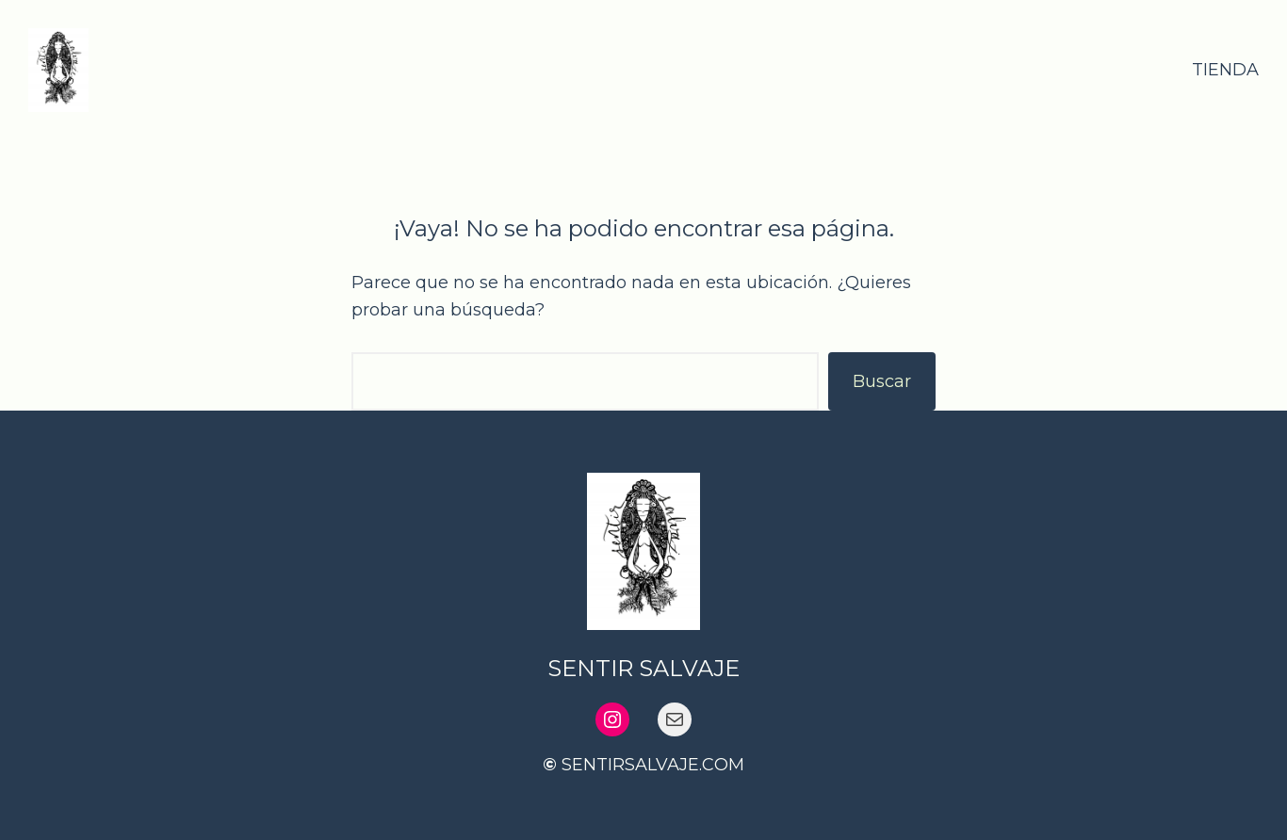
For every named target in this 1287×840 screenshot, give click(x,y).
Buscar (882, 381)
